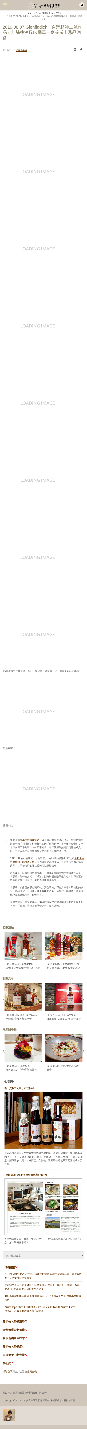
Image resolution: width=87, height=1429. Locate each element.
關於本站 (7, 1392)
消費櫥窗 (12, 1267)
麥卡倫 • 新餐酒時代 (15, 1321)
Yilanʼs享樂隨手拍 (44, 13)
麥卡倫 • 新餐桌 (12, 1346)
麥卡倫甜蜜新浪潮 (14, 1329)
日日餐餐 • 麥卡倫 (14, 1354)
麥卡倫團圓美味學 (14, 1338)
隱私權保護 (19, 1392)
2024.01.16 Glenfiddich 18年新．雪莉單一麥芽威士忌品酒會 (64, 967)
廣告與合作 (31, 1392)
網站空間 (7, 1371)
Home (30, 13)
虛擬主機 (32, 1371)
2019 (58, 13)
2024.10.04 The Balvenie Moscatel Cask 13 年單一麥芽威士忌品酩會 (64, 1018)
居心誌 (7, 1363)
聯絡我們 (43, 1392)
